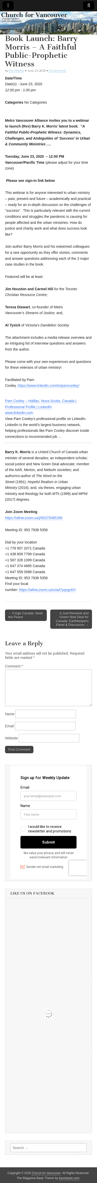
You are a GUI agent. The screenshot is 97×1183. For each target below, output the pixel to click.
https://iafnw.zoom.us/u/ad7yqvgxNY (47, 590)
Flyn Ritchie (16, 70)
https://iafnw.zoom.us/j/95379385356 (33, 518)
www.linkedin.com (19, 413)
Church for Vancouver (46, 1173)
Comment (14, 666)
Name (9, 714)
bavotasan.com (69, 1178)
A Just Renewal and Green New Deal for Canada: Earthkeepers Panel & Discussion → (72, 619)
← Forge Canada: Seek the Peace (25, 615)
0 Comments (57, 70)
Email (9, 726)
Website (11, 738)
